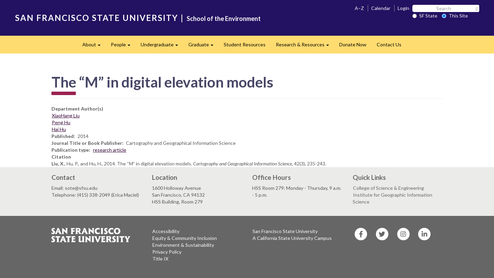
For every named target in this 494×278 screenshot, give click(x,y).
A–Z (359, 8)
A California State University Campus (292, 238)
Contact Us (389, 44)
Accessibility (165, 231)
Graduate (203, 46)
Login (403, 8)
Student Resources (245, 44)
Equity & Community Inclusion (184, 238)
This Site (455, 16)
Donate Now (352, 44)
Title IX (160, 259)
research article (109, 150)
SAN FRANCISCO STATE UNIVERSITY (96, 18)
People (123, 46)
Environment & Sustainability (183, 245)
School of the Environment (224, 18)
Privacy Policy (166, 252)
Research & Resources (305, 46)
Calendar (380, 8)
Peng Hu (61, 122)
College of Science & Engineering (388, 188)
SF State (424, 16)
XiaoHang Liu (66, 115)
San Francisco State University (285, 231)
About (94, 46)
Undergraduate (162, 46)
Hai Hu (59, 129)
